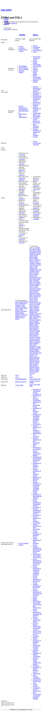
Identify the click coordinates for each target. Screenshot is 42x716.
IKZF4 (35, 296)
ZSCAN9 (32, 373)
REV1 (37, 328)
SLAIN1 (37, 337)
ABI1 (38, 247)
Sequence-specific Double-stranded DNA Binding (37, 661)
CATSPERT (37, 263)
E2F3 (30, 279)
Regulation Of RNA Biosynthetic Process (37, 404)
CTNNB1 (32, 271)
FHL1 (31, 282)
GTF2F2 (38, 288)
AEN (16, 302)
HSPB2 (31, 293)
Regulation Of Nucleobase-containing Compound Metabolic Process (37, 418)
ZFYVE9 (36, 359)
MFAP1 (25, 308)
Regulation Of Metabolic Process (37, 479)
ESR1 (31, 280)
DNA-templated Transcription (36, 676)
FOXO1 (31, 284)
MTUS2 (17, 309)
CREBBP (32, 269)
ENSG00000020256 (21, 379)
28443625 (21, 170)
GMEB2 (36, 285)
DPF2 (36, 274)
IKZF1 (31, 296)
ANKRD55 (32, 252)
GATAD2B (37, 284)
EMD (20, 303)
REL (34, 328)
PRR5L (31, 324)
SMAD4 (36, 340)
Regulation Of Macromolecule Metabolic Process (37, 497)
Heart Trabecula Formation (36, 125)
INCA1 (31, 298)
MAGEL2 (36, 309)
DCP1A (31, 273)
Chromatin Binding (36, 636)
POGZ (31, 321)
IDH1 (38, 293)
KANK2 (38, 302)
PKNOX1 (32, 320)
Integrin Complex (35, 685)
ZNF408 (31, 367)
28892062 (21, 180)
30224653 (36, 214)
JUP (35, 302)
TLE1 (26, 314)
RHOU (22, 313)
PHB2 (39, 317)
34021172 (35, 197)
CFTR (36, 266)
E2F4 (34, 279)
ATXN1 (31, 255)
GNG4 (36, 287)
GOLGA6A (32, 288)
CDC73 (31, 266)
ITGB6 (31, 302)
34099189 (35, 186)
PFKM (35, 317)
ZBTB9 (17, 317)
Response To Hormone (36, 104)
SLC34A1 (32, 339)
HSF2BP (35, 291)
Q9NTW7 (24, 382)
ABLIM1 (32, 249)
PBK (21, 309)
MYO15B (38, 313)
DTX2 (35, 276)
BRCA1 (31, 260)
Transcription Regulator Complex (36, 647)
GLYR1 (31, 285)
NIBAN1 (36, 315)
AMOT (39, 251)
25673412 (21, 239)
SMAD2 (37, 339)
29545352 (21, 225)
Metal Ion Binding (21, 71)
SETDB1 (17, 314)
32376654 (21, 154)
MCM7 (37, 310)
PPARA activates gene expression (37, 143)
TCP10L (38, 346)
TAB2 (22, 314)
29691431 (21, 194)
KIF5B (38, 304)
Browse (6, 19)
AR (40, 252)
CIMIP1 (31, 268)
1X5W (17, 385)
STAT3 (34, 345)
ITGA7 (31, 299)
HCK (30, 291)
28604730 (35, 208)
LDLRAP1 (36, 307)
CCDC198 (32, 265)
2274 (30, 375)
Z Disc (35, 52)
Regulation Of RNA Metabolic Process (37, 411)
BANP (36, 255)
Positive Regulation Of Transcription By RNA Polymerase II (24, 109)
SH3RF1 (35, 335)
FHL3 (34, 282)
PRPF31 (24, 311)
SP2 (39, 342)
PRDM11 (32, 323)
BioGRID (7, 29)
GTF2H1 (31, 290)
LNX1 (17, 308)
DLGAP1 (32, 274)
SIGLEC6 (32, 337)
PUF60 (31, 326)
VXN (39, 353)
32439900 (35, 211)
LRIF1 (31, 309)
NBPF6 (31, 315)
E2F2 (39, 277)
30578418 (35, 216)
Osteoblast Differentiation (37, 95)
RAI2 (31, 328)
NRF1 (31, 317)
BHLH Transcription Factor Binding (37, 77)
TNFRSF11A (33, 348)
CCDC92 (38, 265)
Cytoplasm (22, 48)
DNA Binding (23, 66)
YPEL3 (31, 356)
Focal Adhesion (37, 50)
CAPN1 (36, 262)
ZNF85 (36, 372)
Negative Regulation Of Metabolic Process (37, 535)
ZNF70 (17, 319)
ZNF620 (36, 368)
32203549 (21, 198)
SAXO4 (31, 334)
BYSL (17, 303)
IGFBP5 (38, 295)
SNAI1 (31, 342)
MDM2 (31, 312)
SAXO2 (36, 332)
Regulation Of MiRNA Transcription (37, 654)
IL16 (39, 296)
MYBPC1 (32, 313)
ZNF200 (36, 362)
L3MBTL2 (18, 306)
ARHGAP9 (32, 254)
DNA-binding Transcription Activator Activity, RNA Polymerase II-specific (37, 630)
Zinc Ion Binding (23, 69)
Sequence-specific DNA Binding (37, 620)
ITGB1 (36, 299)
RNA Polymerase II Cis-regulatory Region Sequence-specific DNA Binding (37, 450)
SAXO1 (31, 332)
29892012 (14, 23)
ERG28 (25, 303)
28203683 (21, 235)
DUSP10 (31, 277)
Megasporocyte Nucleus (23, 50)
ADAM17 (38, 249)
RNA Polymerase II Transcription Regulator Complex (37, 696)
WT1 (36, 354)
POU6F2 (35, 321)
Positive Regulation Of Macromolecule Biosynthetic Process (37, 562)
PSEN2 (36, 324)
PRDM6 (37, 323)
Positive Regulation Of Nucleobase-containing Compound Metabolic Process (37, 571)
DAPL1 (37, 271)
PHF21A (35, 318)
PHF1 (31, 318)
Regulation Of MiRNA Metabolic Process (37, 670)
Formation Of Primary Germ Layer (37, 681)
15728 (17, 377)
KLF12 (31, 306)
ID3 (35, 293)
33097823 (21, 164)
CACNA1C (37, 260)
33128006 (35, 219)
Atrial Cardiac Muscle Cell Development (37, 114)
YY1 (35, 356)
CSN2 (40, 269)
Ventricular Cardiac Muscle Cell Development (36, 120)
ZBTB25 (37, 357)
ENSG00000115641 (35, 379)
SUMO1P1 (32, 346)
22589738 (21, 217)
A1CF (35, 247)
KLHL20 (36, 306)
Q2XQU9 (37, 381)
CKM (36, 268)
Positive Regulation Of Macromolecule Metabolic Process (37, 614)
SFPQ (31, 335)
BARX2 (31, 257)
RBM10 (17, 313)
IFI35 (34, 295)
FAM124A (18, 305)
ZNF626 (31, 370)
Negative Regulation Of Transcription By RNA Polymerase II (37, 90)
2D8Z (38, 384)
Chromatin (36, 666)
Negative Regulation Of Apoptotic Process (37, 109)
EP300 (38, 279)
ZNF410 (36, 367)
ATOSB (38, 254)
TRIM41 (17, 316)
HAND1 (37, 290)
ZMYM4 (31, 361)
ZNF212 (31, 364)
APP (37, 252)
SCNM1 (36, 334)
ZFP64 (22, 35)
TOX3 (39, 348)
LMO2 (24, 306)
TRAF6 (31, 350)
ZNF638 (36, 370)
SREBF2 (36, 343)
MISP (35, 312)
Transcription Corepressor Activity (36, 58)
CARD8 (31, 263)
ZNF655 (31, 372)
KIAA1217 (32, 304)
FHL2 (35, 35)
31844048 (35, 203)
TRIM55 (36, 350)
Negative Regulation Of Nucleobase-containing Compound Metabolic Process (37, 486)
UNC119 (22, 316)
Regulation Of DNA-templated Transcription (37, 398)
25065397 (21, 213)
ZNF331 (35, 365)
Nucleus (21, 46)
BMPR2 (36, 258)
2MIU (31, 386)
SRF (30, 345)
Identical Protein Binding (35, 72)
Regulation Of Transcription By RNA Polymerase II (37, 100)
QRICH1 (36, 326)
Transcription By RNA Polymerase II (37, 689)
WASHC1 (32, 354)
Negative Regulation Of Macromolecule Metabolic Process (37, 593)
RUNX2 (31, 331)
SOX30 (36, 342)
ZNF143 (31, 362)
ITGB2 (31, 301)
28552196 (36, 189)
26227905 (21, 203)
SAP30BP (37, 331)
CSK (36, 269)
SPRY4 (31, 343)
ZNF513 (22, 317)
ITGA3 (36, 298)
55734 (17, 375)
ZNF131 (37, 361)
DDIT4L (36, 273)
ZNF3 (31, 365)
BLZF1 (31, 258)
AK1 (30, 251)
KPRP (31, 307)
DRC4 (31, 276)
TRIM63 (31, 351)
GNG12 (31, 287)
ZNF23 (36, 364)
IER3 (30, 295)
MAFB (21, 308)
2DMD (21, 385)
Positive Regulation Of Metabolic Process (37, 641)
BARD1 (20, 302)
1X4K (31, 384)
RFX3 (31, 329)
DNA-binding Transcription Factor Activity (37, 556)
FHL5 (38, 282)
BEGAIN (26, 302)
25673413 (22, 178)
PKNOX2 (38, 320)
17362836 (21, 159)
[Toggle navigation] (1, 15)
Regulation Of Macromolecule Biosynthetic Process (37, 459)
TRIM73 (37, 351)
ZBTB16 (31, 357)
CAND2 (31, 262)
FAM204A (36, 280)
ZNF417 (31, 368)
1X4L (34, 384)
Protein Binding (23, 67)
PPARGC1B (18, 311)
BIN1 (36, 257)
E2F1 (36, 277)
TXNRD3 (35, 353)
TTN (30, 353)
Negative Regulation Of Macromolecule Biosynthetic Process (37, 549)
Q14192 (31, 381)
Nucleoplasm (36, 47)
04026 (31, 377)
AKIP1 (34, 251)
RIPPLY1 (36, 329)
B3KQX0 (18, 382)
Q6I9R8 (31, 382)
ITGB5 (36, 301)
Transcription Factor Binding (37, 65)
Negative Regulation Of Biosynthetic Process (37, 586)
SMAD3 (31, 340)
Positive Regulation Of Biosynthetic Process (37, 580)
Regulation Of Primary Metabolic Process (37, 465)
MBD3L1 (32, 310)
